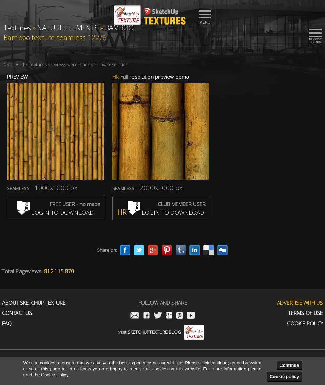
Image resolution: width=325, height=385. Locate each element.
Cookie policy (284, 376)
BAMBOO (119, 27)
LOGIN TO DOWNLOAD (55, 213)
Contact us (17, 313)
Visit (161, 332)
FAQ (7, 323)
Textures (17, 27)
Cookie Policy (305, 323)
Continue (289, 365)
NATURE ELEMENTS (68, 27)
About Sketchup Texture (33, 303)
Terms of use (305, 313)
